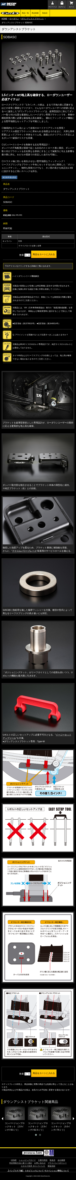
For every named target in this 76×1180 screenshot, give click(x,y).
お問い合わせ (40, 1163)
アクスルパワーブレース (24, 551)
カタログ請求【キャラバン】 (33, 1166)
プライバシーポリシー (57, 1163)
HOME (4, 19)
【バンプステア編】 (15, 1171)
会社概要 (61, 1160)
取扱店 (44, 13)
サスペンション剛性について (56, 1171)
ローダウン (14, 19)
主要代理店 (42, 1160)
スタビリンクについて (34, 1171)
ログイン (61, 7)
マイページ (52, 7)
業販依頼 (51, 1166)
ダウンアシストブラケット (32, 19)
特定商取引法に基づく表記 (20, 1163)
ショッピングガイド (27, 1160)
